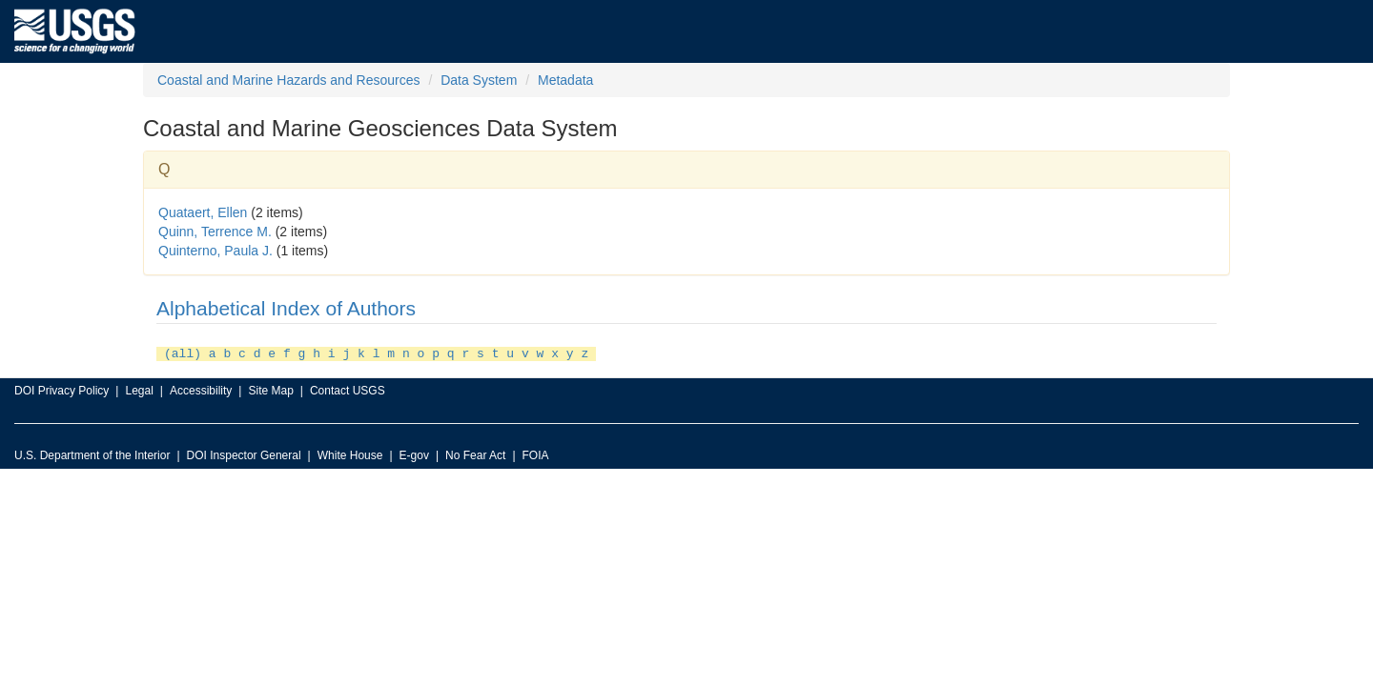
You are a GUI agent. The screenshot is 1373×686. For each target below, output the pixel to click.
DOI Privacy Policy (61, 388)
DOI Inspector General (244, 453)
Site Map (270, 388)
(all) (182, 352)
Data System (479, 80)
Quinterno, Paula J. (215, 250)
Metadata (565, 80)
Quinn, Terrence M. (215, 231)
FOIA (536, 453)
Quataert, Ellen (202, 212)
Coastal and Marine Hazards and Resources (288, 80)
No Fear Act (475, 453)
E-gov (414, 453)
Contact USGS (347, 388)
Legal (139, 388)
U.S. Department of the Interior (92, 453)
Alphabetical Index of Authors (286, 308)
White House (350, 453)
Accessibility (201, 388)
